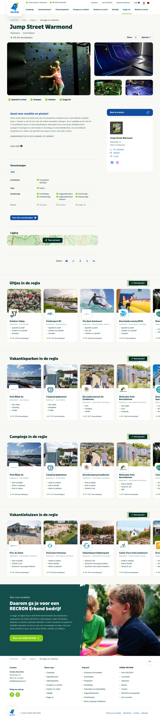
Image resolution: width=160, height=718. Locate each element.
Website (116, 153)
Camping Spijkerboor (56, 396)
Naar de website (129, 112)
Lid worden (125, 677)
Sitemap (144, 713)
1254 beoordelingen (22, 338)
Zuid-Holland (24, 324)
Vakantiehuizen (44, 10)
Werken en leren (141, 10)
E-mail (115, 156)
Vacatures (94, 3)
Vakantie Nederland (123, 3)
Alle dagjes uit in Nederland (49, 20)
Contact (124, 689)
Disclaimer (127, 713)
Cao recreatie (126, 697)
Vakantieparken (62, 10)
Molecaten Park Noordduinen (127, 398)
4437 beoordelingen (95, 572)
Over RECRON (107, 3)
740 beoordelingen (58, 338)
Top (149, 660)
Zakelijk (115, 10)
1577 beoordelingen (95, 416)
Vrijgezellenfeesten (91, 693)
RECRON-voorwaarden (130, 693)
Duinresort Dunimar (56, 553)
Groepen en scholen (81, 10)
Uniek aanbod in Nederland (36, 2)
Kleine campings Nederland (94, 701)
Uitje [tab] (12, 172)
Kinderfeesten (89, 697)
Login (137, 3)
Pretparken (88, 681)
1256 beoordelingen (22, 572)
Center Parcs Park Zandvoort (133, 553)
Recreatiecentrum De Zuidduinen (93, 398)
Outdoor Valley (17, 321)
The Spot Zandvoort (92, 321)
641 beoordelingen (24, 38)
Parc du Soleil (16, 553)
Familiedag (88, 685)
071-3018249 (118, 150)
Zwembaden (89, 677)
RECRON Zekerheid (58, 2)
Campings (30, 10)
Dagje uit (126, 10)
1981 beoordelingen (131, 416)
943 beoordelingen (58, 572)
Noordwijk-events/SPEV (131, 321)
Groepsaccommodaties (93, 673)
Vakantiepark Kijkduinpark (96, 553)
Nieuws (124, 685)
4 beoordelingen (130, 338)
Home (24, 20)
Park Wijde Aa (16, 396)
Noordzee (107, 324)
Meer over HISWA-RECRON (26, 638)
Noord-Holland (61, 324)
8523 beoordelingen (131, 572)
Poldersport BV (53, 321)
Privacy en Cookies (113, 713)
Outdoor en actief (100, 10)
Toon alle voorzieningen (24, 218)
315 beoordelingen (21, 416)
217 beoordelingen (58, 416)
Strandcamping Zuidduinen (96, 475)
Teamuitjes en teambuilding (94, 689)
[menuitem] (29, 9)
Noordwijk (142, 324)
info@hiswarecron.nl (18, 681)
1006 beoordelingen (95, 338)
